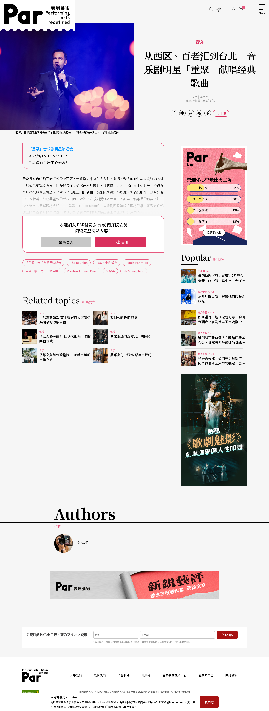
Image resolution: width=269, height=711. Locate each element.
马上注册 (120, 242)
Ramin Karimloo (137, 262)
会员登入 (66, 242)
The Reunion (79, 262)
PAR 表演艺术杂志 (35, 675)
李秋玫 (204, 97)
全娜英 (110, 271)
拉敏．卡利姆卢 (106, 262)
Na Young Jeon (133, 271)
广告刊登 (124, 675)
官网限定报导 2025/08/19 (200, 100)
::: (253, 6)
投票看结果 (214, 232)
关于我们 (76, 675)
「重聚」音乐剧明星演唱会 (43, 262)
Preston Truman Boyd (82, 271)
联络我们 (100, 675)
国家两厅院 (205, 675)
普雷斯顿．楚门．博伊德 (41, 271)
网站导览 (231, 675)
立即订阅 (227, 635)
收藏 (223, 113)
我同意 (209, 702)
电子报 (146, 675)
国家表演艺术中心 (174, 675)
